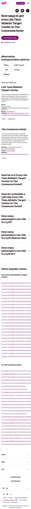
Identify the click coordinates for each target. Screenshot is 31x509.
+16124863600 (10, 111)
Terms (5, 497)
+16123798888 (10, 151)
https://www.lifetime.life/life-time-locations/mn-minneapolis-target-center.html (15, 114)
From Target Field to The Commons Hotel (14, 389)
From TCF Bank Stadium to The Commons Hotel (16, 377)
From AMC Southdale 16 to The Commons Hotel (15, 374)
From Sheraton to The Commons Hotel (13, 386)
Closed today (7, 106)
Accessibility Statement (20, 497)
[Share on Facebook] (22, 11)
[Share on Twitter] (17, 11)
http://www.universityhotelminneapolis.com (14, 154)
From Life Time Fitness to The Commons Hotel (15, 429)
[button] (28, 3)
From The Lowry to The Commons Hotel (13, 413)
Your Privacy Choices (10, 500)
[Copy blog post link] (28, 11)
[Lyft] (4, 3)
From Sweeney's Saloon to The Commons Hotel (16, 380)
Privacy (10, 497)
